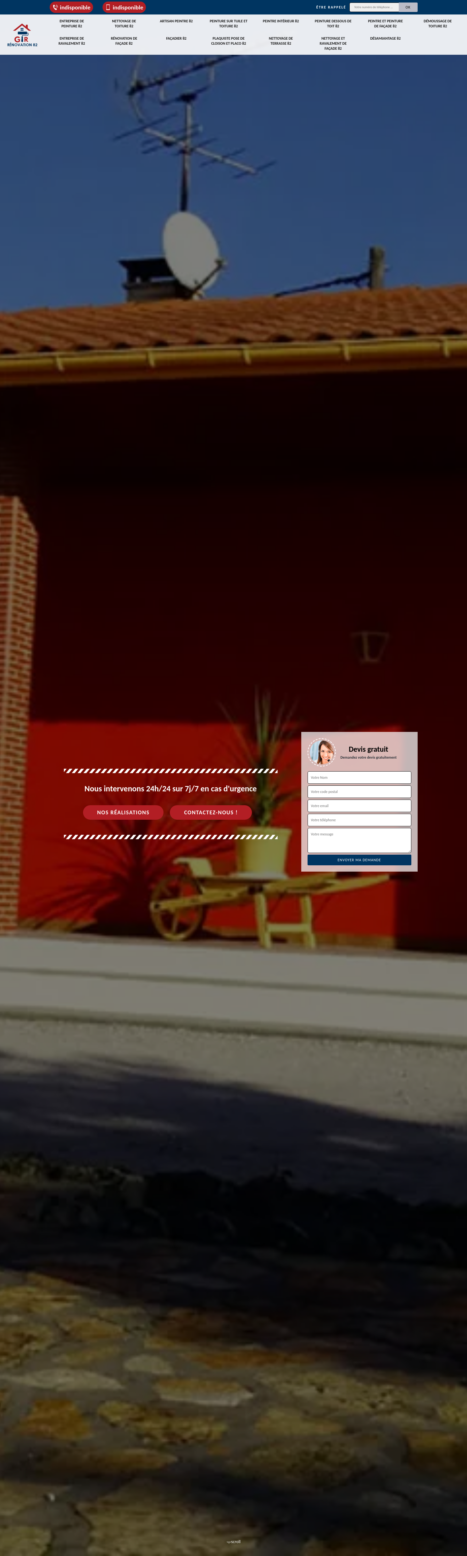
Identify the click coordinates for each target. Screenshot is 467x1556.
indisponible (71, 7)
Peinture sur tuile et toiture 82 (228, 23)
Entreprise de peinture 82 (72, 23)
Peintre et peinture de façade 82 (385, 23)
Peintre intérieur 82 (281, 20)
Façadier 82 (176, 37)
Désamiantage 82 (385, 37)
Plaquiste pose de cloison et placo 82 (228, 39)
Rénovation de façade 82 (123, 39)
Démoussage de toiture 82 (438, 23)
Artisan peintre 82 (176, 20)
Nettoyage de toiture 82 (124, 23)
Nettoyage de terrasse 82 (281, 39)
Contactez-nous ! (211, 812)
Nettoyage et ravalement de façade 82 (333, 42)
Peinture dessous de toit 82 (333, 23)
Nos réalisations (123, 812)
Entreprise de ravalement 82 (72, 39)
